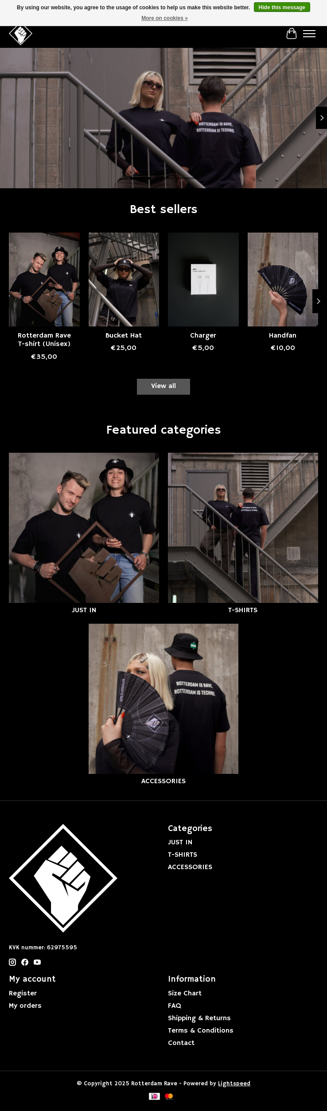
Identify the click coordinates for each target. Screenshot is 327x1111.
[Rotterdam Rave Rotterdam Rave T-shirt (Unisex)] (44, 279)
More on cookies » (164, 18)
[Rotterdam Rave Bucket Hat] (124, 279)
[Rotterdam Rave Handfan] (283, 279)
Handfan (282, 335)
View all (163, 386)
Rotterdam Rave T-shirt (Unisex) (44, 340)
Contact (181, 1043)
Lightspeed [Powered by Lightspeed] (234, 1084)
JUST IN (84, 610)
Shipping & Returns (199, 1018)
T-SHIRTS (242, 610)
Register (23, 993)
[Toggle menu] (309, 34)
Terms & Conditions (201, 1030)
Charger (203, 335)
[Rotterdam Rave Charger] (203, 279)
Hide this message (282, 7)
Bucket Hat (123, 335)
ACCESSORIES (163, 781)
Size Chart (185, 993)
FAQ (174, 1006)
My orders (25, 1006)
